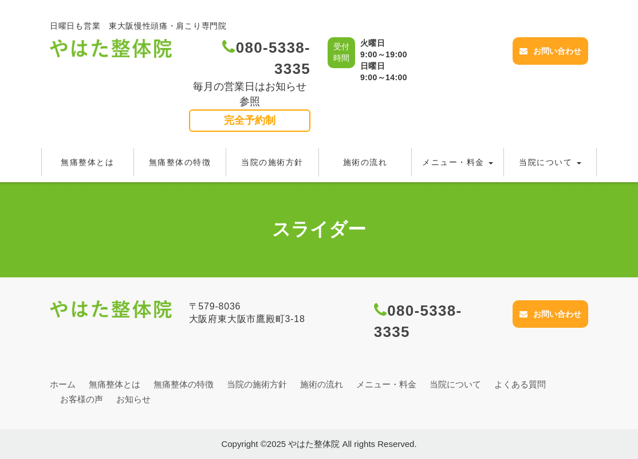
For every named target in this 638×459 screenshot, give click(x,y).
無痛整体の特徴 (180, 162)
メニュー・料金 (457, 162)
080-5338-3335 (266, 58)
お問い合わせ (550, 51)
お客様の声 (81, 399)
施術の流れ (365, 162)
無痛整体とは (87, 162)
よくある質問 (520, 384)
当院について (550, 162)
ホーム (63, 384)
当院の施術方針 (272, 162)
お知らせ (133, 399)
